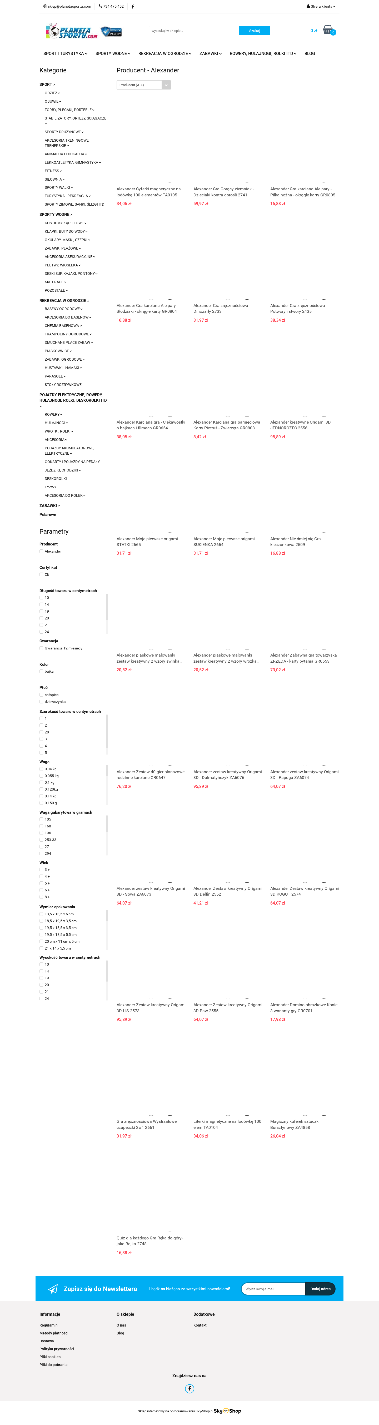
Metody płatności (53, 1333)
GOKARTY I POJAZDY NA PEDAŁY (72, 462)
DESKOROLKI (56, 478)
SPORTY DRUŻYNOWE (64, 132)
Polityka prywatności (56, 1349)
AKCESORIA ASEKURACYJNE (70, 257)
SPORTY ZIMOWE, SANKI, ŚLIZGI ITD (74, 204)
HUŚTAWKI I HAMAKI (63, 368)
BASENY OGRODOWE (64, 309)
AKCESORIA (56, 440)
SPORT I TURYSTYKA (65, 53)
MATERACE (55, 282)
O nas (121, 1325)
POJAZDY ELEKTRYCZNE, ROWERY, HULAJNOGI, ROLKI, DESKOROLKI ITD (73, 400)
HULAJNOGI (56, 423)
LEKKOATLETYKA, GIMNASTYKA (73, 162)
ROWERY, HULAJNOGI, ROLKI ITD (263, 53)
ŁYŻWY (50, 487)
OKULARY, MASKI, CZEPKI (67, 240)
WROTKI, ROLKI (59, 431)
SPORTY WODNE (113, 53)
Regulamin (48, 1325)
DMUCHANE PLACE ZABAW (69, 342)
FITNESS (53, 171)
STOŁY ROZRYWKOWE (63, 385)
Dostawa (46, 1341)
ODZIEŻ (52, 93)
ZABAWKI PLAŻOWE (63, 248)
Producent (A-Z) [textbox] (131, 85)
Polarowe (47, 514)
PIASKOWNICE (58, 351)
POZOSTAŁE (56, 290)
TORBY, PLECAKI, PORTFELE (69, 110)
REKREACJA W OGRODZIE (165, 53)
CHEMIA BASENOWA (63, 326)
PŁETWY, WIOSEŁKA (63, 265)
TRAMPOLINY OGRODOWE (68, 334)
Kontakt (200, 1325)
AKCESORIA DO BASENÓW (68, 317)
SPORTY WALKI (59, 187)
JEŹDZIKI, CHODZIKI (63, 470)
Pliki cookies (50, 1357)
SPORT (47, 84)
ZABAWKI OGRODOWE (65, 359)
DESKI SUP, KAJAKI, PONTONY (71, 273)
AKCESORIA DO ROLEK (65, 495)
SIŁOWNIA (55, 179)
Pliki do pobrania (53, 1365)
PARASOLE (55, 376)
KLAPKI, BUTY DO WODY (66, 231)
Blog (120, 1333)
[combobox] (144, 85)
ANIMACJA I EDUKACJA (66, 154)
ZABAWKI (211, 53)
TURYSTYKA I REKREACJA (68, 196)
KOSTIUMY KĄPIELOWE (66, 223)
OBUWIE (53, 101)
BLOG (310, 53)
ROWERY (53, 414)
